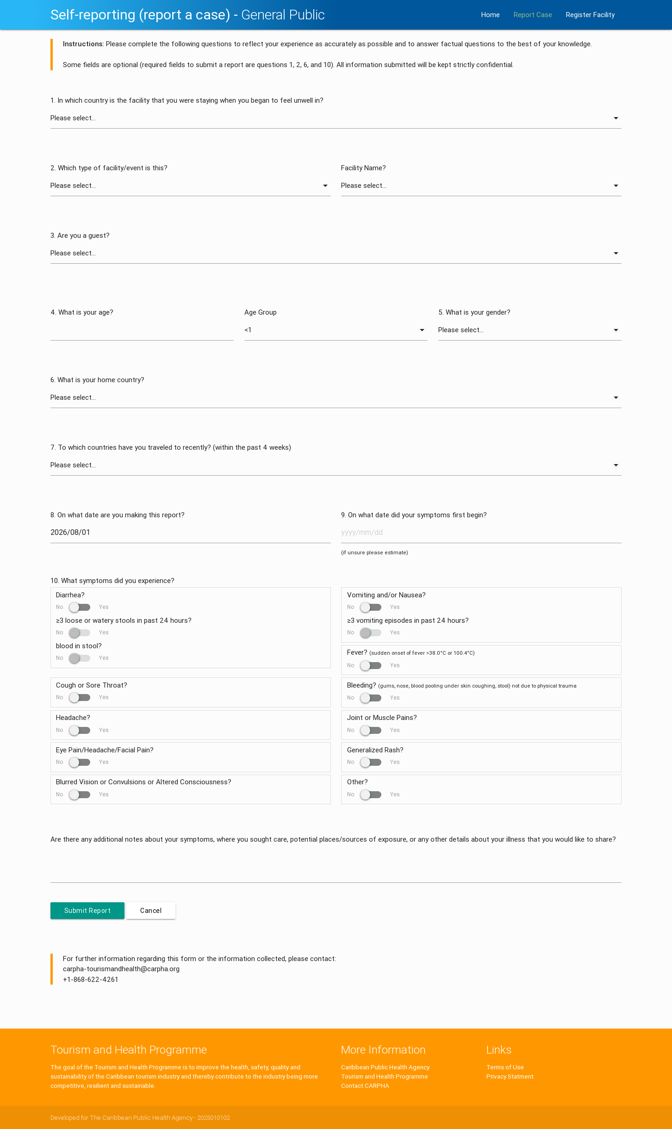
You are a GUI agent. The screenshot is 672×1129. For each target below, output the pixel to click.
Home (490, 14)
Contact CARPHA (365, 1085)
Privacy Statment (510, 1076)
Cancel (151, 910)
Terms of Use (505, 1067)
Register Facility (590, 14)
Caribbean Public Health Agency (385, 1067)
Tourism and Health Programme (384, 1076)
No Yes (82, 606)
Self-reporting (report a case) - (187, 14)
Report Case (533, 14)
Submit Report (87, 910)
